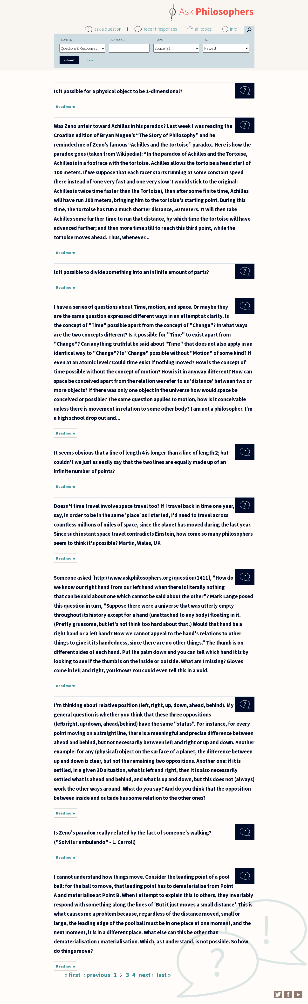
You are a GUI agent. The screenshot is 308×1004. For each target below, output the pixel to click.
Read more (66, 107)
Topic (159, 40)
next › (145, 975)
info (233, 29)
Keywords (118, 40)
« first (72, 975)
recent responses (160, 29)
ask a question (108, 29)
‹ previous (96, 975)
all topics (203, 29)
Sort (208, 40)
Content (67, 40)
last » (164, 975)
